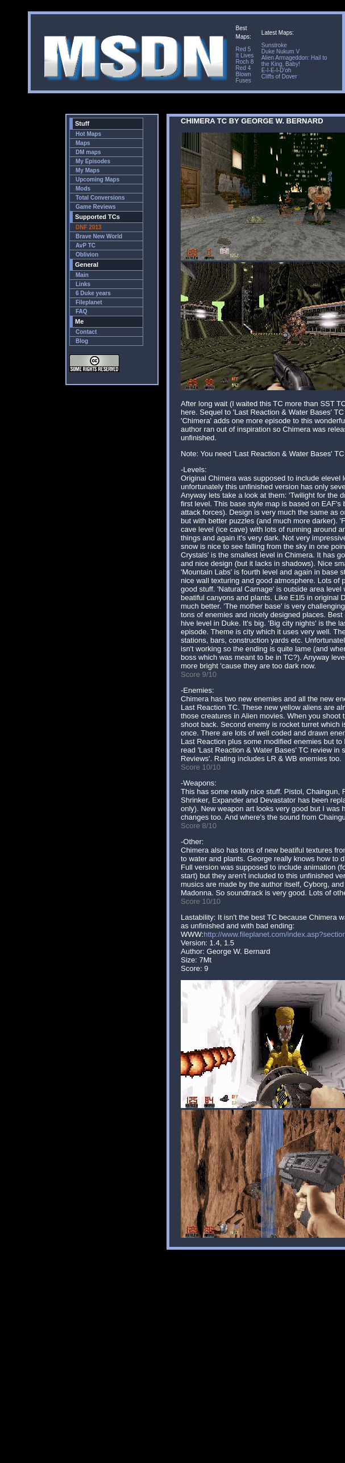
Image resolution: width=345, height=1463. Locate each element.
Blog (82, 341)
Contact (86, 332)
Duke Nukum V (280, 51)
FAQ (82, 311)
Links (83, 284)
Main (82, 275)
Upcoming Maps (97, 179)
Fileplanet (89, 302)
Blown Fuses (243, 77)
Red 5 (243, 49)
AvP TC (85, 245)
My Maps (87, 170)
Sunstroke (274, 45)
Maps (83, 143)
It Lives (245, 55)
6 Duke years (93, 293)
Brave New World (99, 236)
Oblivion (87, 254)
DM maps (88, 152)
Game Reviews (96, 207)
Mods (83, 188)
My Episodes (93, 161)
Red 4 (243, 68)
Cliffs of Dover (279, 76)
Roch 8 (245, 62)
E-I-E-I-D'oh (276, 70)
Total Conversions (100, 198)
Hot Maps (88, 134)
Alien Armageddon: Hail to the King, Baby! (294, 61)
